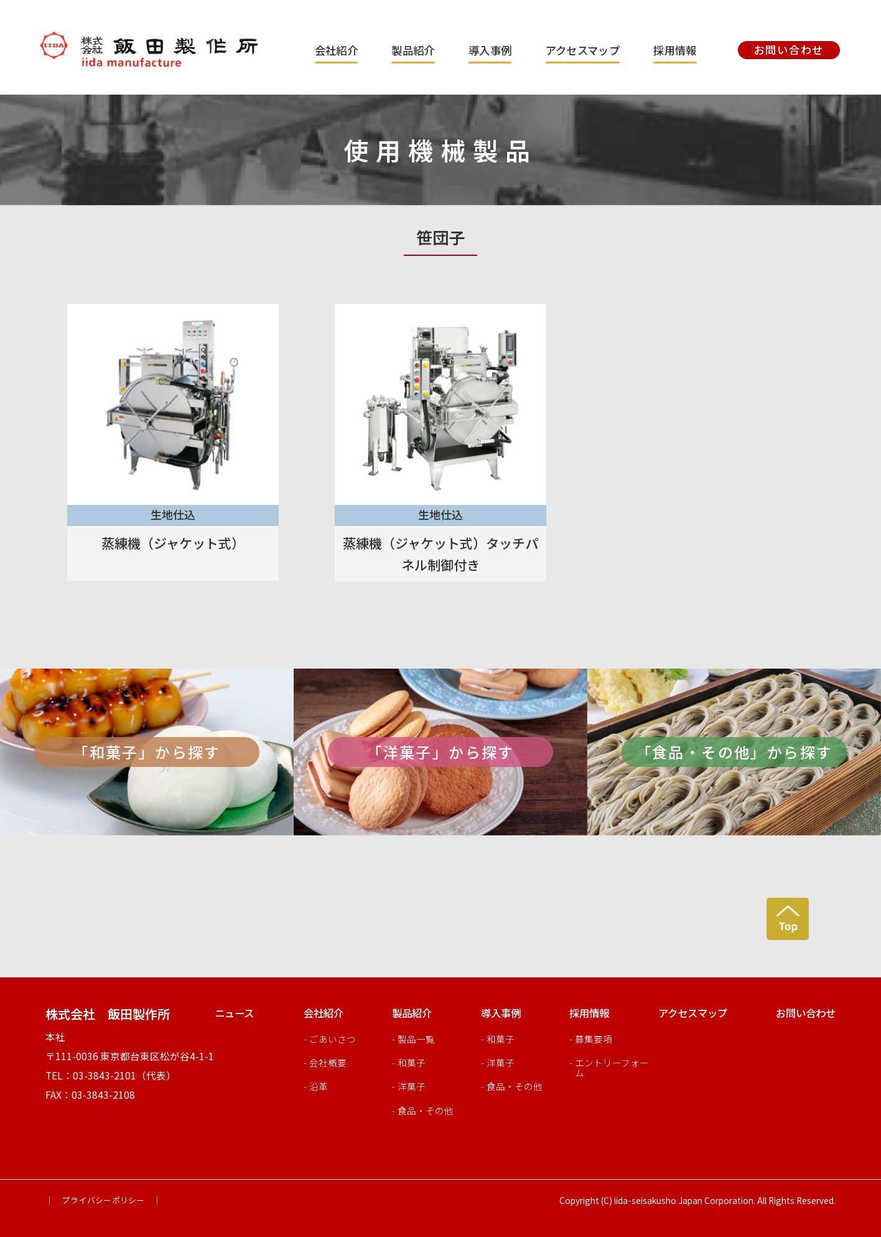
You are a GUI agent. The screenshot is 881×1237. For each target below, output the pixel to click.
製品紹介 (412, 50)
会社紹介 (336, 50)
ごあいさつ (332, 1038)
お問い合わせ (806, 1012)
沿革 (318, 1086)
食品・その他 (426, 1110)
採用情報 (674, 50)
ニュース (234, 1012)
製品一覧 (416, 1038)
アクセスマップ (583, 50)
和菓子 (412, 1062)
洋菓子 (412, 1086)
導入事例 (489, 50)
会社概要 (328, 1062)
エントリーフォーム (612, 1067)
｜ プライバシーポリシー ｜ (103, 1200)
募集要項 (593, 1038)
